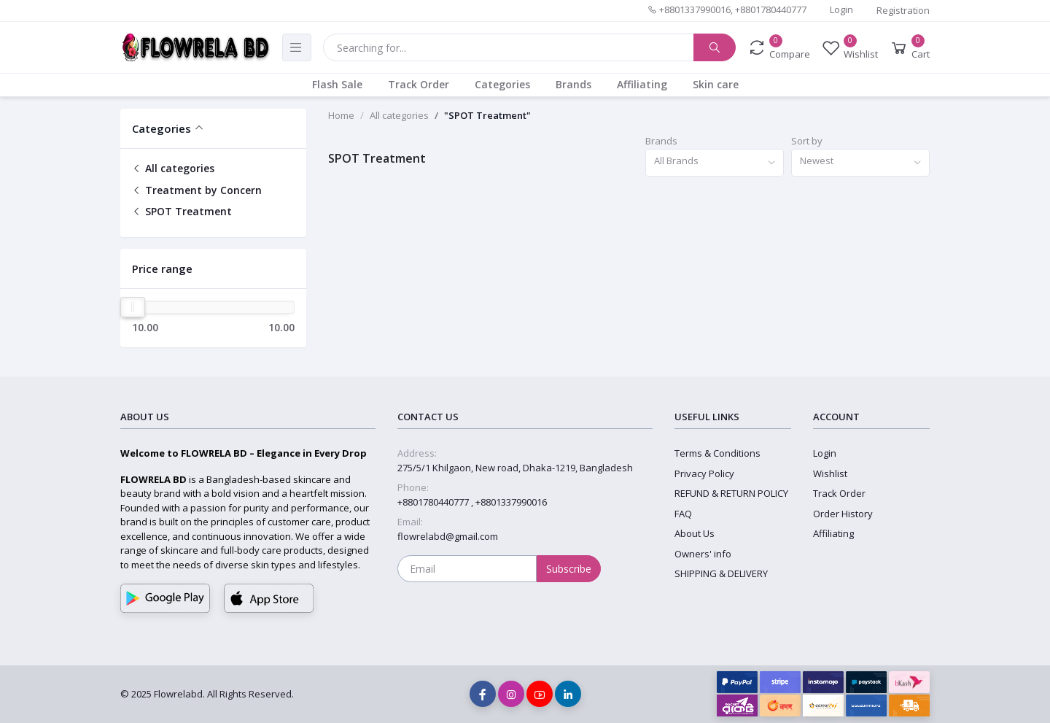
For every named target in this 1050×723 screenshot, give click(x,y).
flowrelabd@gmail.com (447, 536)
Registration (903, 10)
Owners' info (702, 553)
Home (341, 115)
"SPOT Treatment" (487, 115)
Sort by (806, 140)
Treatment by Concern (197, 190)
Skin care (716, 84)
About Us (694, 533)
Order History (843, 513)
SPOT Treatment (182, 211)
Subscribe (568, 569)
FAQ (683, 513)
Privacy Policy (704, 473)
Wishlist (830, 473)
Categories (502, 84)
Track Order (418, 84)
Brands (573, 84)
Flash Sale (337, 84)
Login (841, 9)
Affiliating (642, 84)
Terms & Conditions (717, 453)
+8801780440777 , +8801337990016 (472, 502)
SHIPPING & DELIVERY (721, 573)
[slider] (132, 307)
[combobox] (714, 163)
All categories (173, 168)
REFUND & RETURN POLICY (731, 493)
